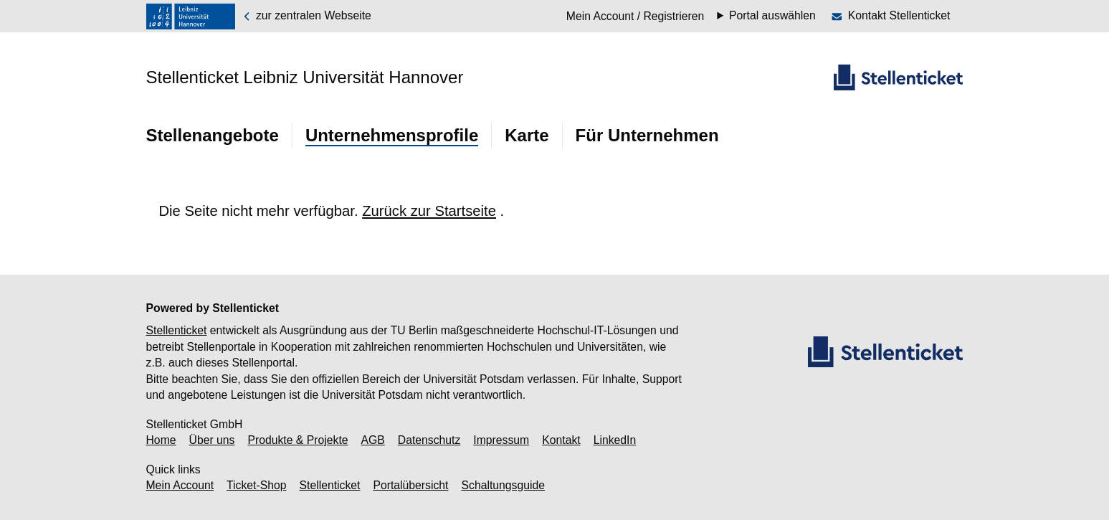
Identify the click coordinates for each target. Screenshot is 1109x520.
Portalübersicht (410, 485)
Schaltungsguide (503, 485)
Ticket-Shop (256, 485)
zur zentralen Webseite (306, 16)
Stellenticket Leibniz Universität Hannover (305, 77)
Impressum (501, 440)
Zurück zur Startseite (429, 211)
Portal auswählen (772, 16)
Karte (526, 135)
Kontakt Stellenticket (899, 15)
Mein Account (180, 485)
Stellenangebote (212, 135)
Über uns (212, 440)
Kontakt (561, 440)
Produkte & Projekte (297, 440)
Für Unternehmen (647, 135)
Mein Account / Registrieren (635, 16)
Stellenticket (176, 330)
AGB (373, 440)
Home (161, 440)
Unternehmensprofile (391, 135)
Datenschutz (429, 440)
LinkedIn (615, 440)
